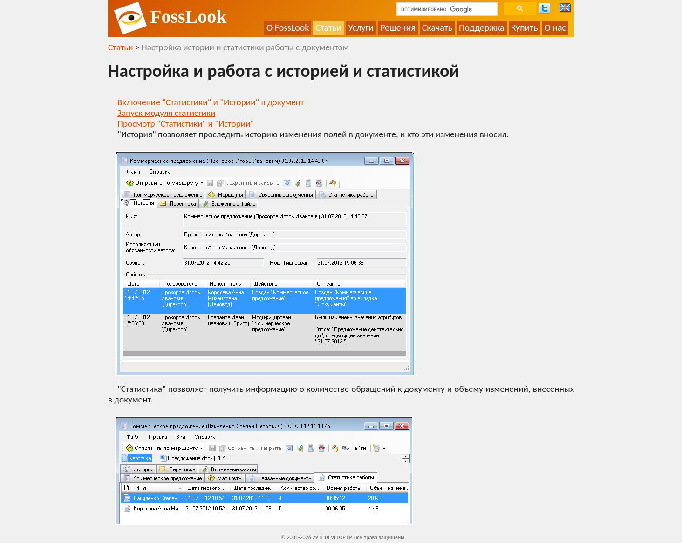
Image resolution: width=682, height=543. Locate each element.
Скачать (437, 27)
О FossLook (287, 27)
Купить (524, 27)
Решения (398, 27)
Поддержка (482, 27)
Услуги (361, 27)
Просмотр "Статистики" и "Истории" (185, 123)
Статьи (328, 27)
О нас (555, 27)
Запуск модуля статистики (166, 112)
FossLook (188, 16)
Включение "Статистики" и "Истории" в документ (210, 102)
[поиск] (446, 9)
